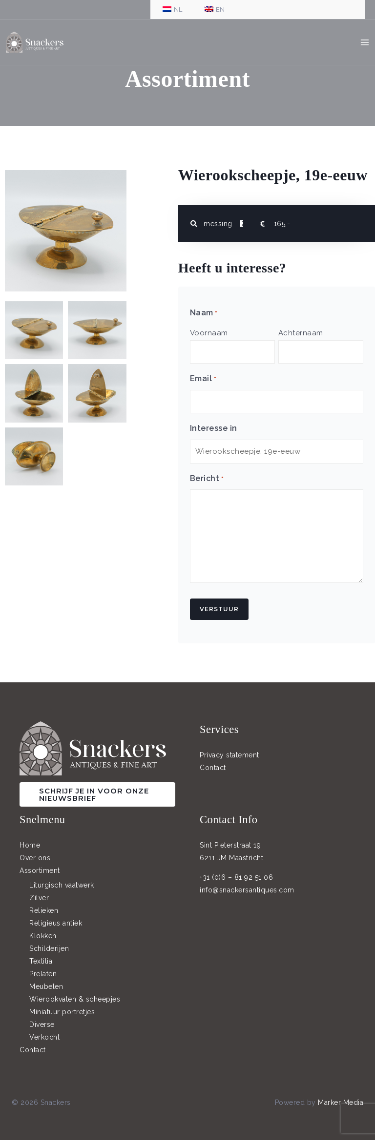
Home (30, 839)
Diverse (42, 1018)
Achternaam (300, 332)
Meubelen (46, 980)
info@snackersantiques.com (247, 884)
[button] (97, 788)
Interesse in (213, 423)
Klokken (43, 929)
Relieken (43, 904)
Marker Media (340, 1096)
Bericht (207, 472)
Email (203, 377)
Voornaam (209, 332)
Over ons (35, 851)
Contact (213, 761)
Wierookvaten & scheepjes (74, 992)
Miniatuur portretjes (62, 1005)
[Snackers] (39, 44)
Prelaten (43, 967)
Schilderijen (49, 942)
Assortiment (40, 864)
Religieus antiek (55, 916)
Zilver (39, 891)
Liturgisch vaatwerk (61, 878)
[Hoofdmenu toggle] (364, 44)
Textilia (40, 954)
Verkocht (44, 1030)
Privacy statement (229, 749)
